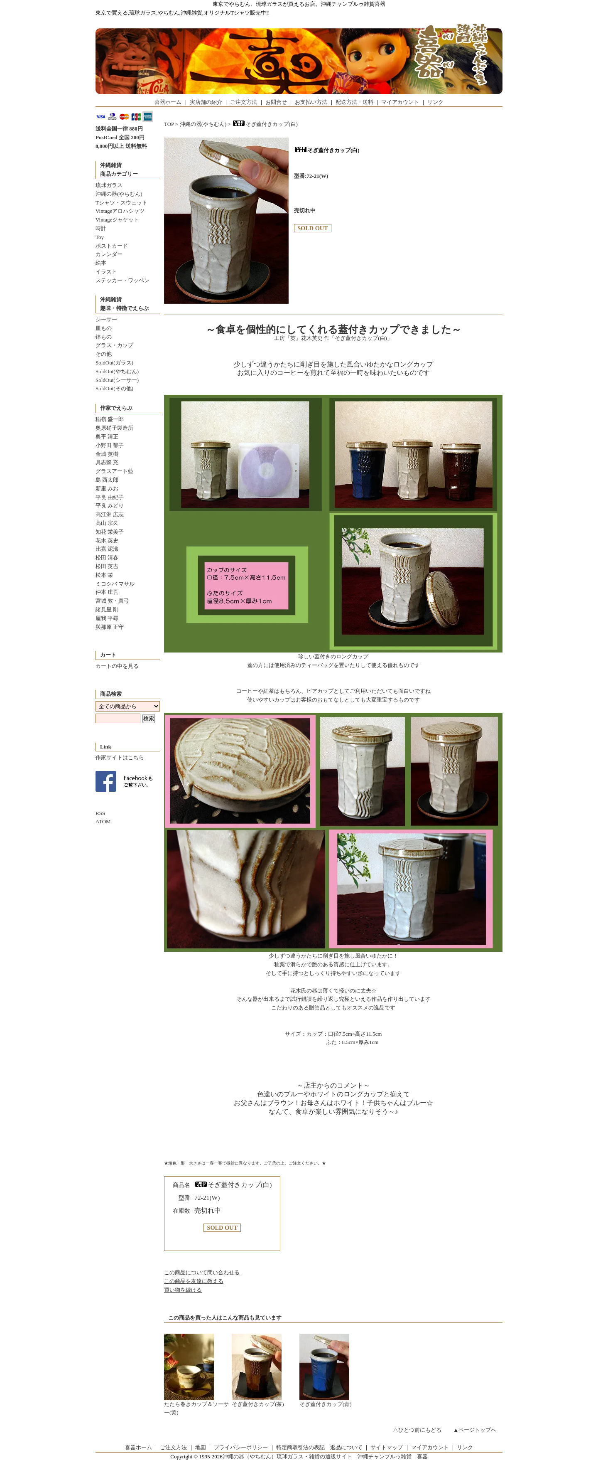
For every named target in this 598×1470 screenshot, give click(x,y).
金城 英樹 (107, 454)
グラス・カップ (114, 345)
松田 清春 (107, 557)
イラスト (106, 271)
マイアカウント (400, 102)
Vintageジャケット (117, 220)
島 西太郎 (107, 480)
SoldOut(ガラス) (114, 362)
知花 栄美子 (110, 532)
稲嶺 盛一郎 (110, 419)
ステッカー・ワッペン (123, 280)
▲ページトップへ (474, 1430)
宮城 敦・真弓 (112, 601)
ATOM (103, 821)
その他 (104, 354)
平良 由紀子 (110, 497)
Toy (100, 237)
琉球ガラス (109, 185)
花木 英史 (107, 540)
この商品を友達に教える (193, 1281)
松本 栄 (104, 575)
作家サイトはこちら (120, 757)
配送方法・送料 (354, 102)
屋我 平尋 (107, 618)
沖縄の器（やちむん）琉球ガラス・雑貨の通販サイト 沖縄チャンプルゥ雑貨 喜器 (325, 1456)
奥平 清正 (107, 436)
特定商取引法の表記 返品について (319, 1447)
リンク (435, 102)
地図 (200, 1447)
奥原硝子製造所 (114, 428)
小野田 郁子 (110, 445)
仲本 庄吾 (107, 592)
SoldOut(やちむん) (117, 371)
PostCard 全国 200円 (120, 137)
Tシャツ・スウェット (121, 202)
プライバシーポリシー (241, 1447)
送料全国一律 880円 (119, 129)
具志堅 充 (107, 462)
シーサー (106, 319)
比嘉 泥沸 (107, 549)
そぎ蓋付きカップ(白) (265, 124)
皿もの (104, 328)
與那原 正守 (110, 627)
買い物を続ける (183, 1290)
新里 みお (107, 488)
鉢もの (104, 337)
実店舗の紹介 (206, 102)
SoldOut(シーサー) (117, 380)
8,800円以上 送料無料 (121, 146)
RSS (100, 813)
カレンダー (109, 254)
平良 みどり (110, 505)
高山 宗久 (107, 523)
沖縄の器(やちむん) (119, 194)
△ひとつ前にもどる (417, 1430)
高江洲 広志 (110, 514)
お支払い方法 (311, 102)
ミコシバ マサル (115, 584)
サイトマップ (386, 1447)
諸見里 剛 (107, 609)
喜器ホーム (167, 102)
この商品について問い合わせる (202, 1272)
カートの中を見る (117, 666)
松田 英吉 (107, 566)
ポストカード (112, 246)
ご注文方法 (243, 102)
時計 (101, 228)
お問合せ (276, 102)
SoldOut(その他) (114, 388)
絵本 (101, 263)
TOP (169, 124)
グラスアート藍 (114, 471)
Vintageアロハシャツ (120, 211)
